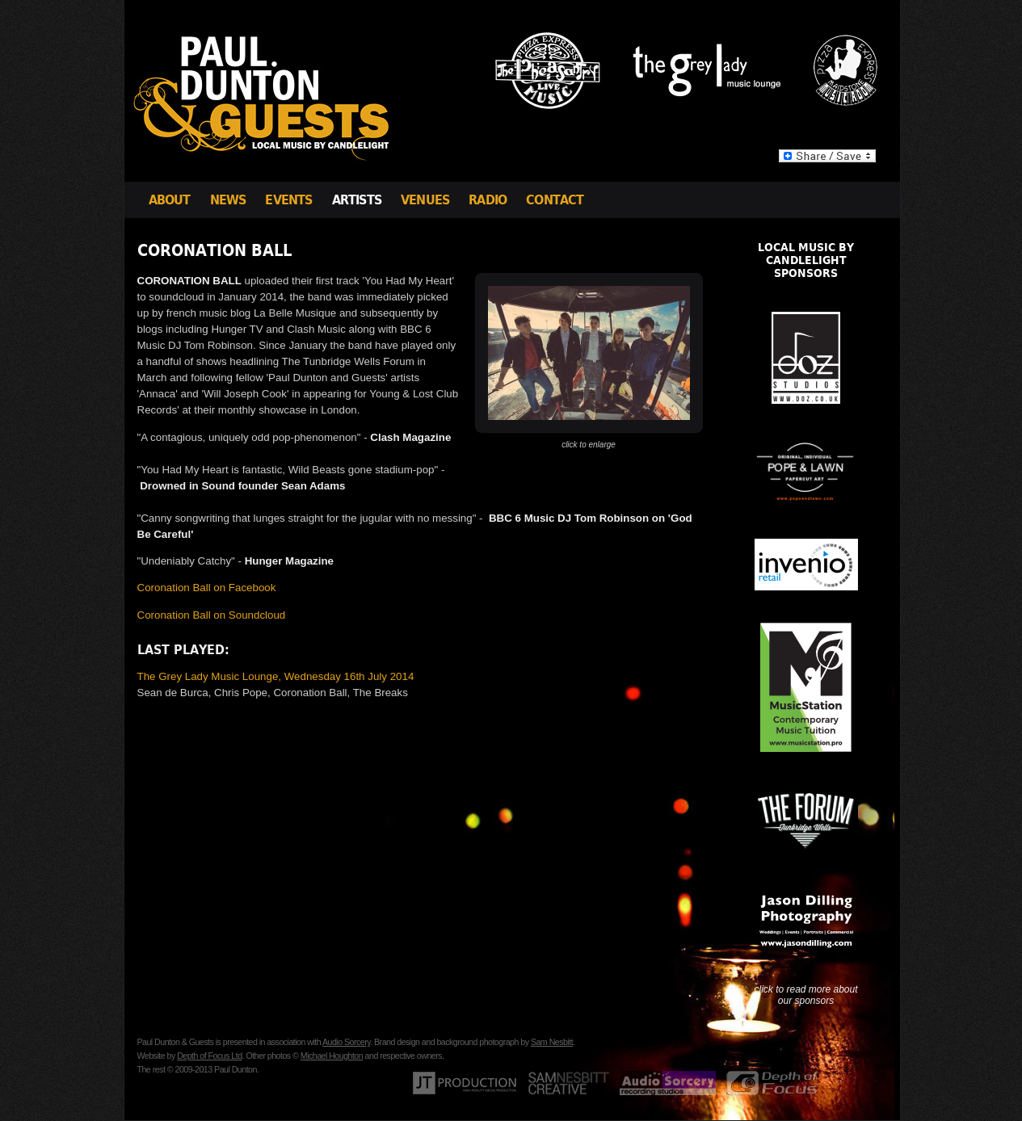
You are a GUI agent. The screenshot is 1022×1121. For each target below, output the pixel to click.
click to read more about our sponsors (805, 995)
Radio (488, 200)
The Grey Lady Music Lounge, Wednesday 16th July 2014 (275, 676)
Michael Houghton (332, 1055)
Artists (356, 200)
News (228, 200)
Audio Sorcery (346, 1042)
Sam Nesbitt (552, 1042)
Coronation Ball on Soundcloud (211, 615)
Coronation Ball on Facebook (206, 587)
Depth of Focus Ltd (209, 1055)
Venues (425, 200)
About (170, 200)
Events (288, 200)
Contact (554, 200)
